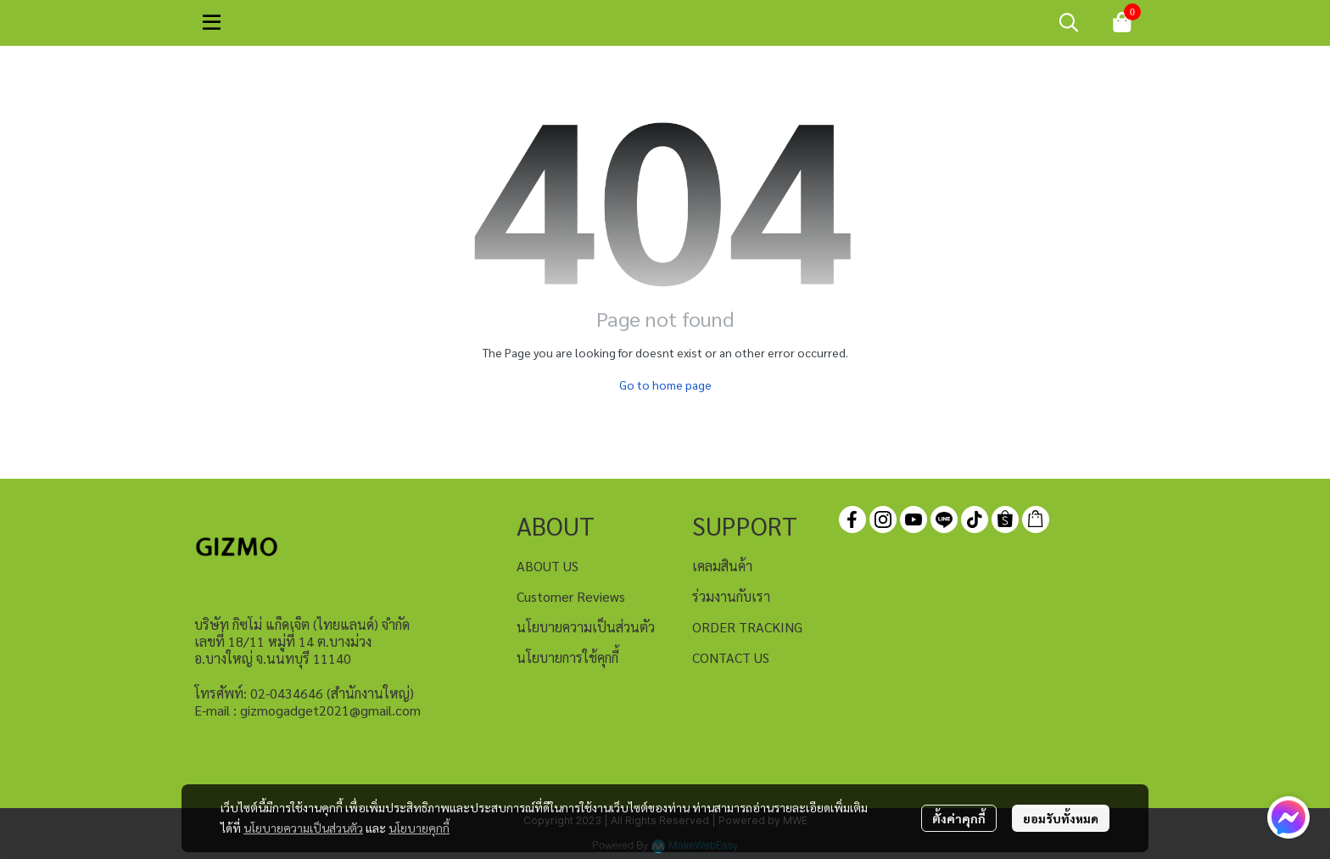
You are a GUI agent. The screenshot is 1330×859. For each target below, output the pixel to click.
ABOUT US (547, 566)
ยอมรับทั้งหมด (1060, 818)
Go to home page (665, 384)
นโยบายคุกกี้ (419, 827)
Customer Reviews (571, 596)
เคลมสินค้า (722, 566)
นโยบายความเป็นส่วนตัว (303, 827)
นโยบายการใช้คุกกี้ (567, 657)
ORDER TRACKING (747, 627)
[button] (1068, 22)
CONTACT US (730, 657)
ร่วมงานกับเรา (731, 596)
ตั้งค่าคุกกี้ (959, 818)
